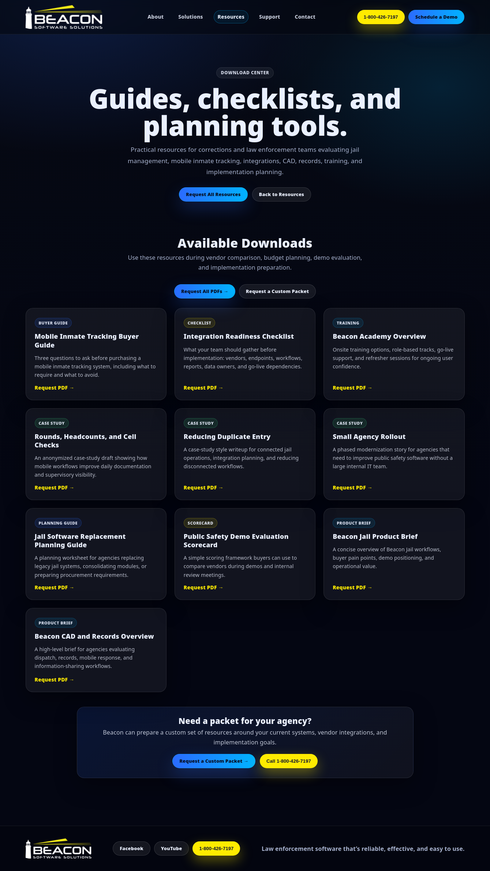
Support (269, 16)
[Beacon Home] (66, 17)
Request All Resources (213, 194)
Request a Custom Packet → (213, 761)
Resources (231, 16)
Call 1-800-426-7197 (288, 761)
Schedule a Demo (436, 17)
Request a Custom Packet (277, 291)
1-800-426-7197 (381, 17)
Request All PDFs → (204, 291)
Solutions (190, 16)
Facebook (131, 848)
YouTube (171, 848)
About (155, 16)
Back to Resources (281, 194)
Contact (305, 16)
